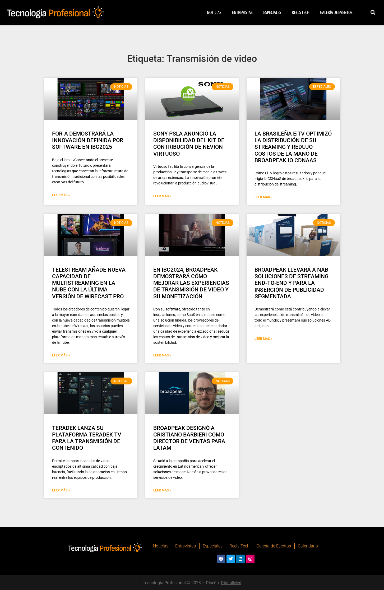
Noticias (214, 12)
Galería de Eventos (336, 12)
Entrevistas (242, 12)
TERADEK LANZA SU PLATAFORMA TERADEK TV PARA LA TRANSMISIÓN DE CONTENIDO (86, 438)
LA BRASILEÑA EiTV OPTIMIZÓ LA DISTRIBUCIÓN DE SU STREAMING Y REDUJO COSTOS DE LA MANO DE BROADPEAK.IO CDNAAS (293, 147)
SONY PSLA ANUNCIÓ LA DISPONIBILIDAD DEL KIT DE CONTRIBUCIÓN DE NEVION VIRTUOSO (188, 144)
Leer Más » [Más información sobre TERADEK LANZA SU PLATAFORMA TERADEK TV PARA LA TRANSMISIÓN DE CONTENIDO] (61, 490)
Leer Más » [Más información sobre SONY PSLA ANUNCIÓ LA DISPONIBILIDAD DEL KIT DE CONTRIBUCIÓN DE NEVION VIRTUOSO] (162, 196)
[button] (373, 12)
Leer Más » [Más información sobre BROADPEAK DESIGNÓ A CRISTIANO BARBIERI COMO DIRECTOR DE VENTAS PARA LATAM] (162, 490)
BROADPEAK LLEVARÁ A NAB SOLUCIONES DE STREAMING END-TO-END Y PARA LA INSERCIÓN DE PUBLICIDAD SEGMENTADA (292, 283)
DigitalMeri (231, 582)
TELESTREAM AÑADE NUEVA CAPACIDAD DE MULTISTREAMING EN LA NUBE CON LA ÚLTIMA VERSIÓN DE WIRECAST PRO (89, 283)
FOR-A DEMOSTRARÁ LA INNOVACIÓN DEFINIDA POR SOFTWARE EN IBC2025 (87, 140)
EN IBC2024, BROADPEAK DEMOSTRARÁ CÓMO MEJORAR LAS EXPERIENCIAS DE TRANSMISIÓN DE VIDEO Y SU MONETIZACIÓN (191, 283)
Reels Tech (300, 12)
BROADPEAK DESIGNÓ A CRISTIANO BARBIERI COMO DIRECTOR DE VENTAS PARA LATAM (189, 438)
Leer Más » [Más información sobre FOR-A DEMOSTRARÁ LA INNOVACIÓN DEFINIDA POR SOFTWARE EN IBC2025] (61, 195)
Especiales (272, 12)
